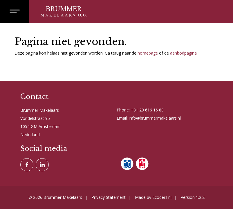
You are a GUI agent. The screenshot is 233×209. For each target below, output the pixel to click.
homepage (148, 53)
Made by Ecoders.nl (153, 197)
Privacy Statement (108, 197)
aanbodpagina (183, 53)
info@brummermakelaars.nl (155, 118)
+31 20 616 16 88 (147, 110)
